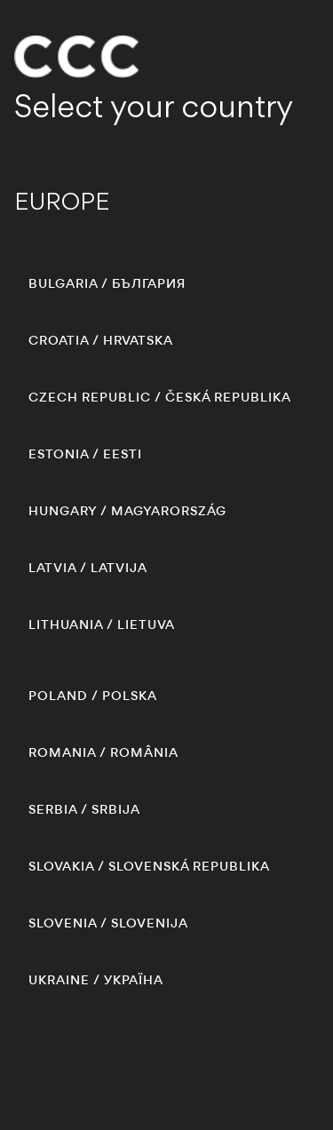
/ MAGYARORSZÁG (127, 511)
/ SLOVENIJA (108, 923)
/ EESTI (85, 454)
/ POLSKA (92, 695)
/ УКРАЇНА (95, 980)
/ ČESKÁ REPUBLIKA (159, 397)
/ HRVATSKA (100, 340)
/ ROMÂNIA (103, 752)
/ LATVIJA (87, 568)
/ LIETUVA (101, 624)
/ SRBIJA (84, 809)
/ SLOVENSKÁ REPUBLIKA (149, 866)
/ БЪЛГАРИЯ (107, 283)
